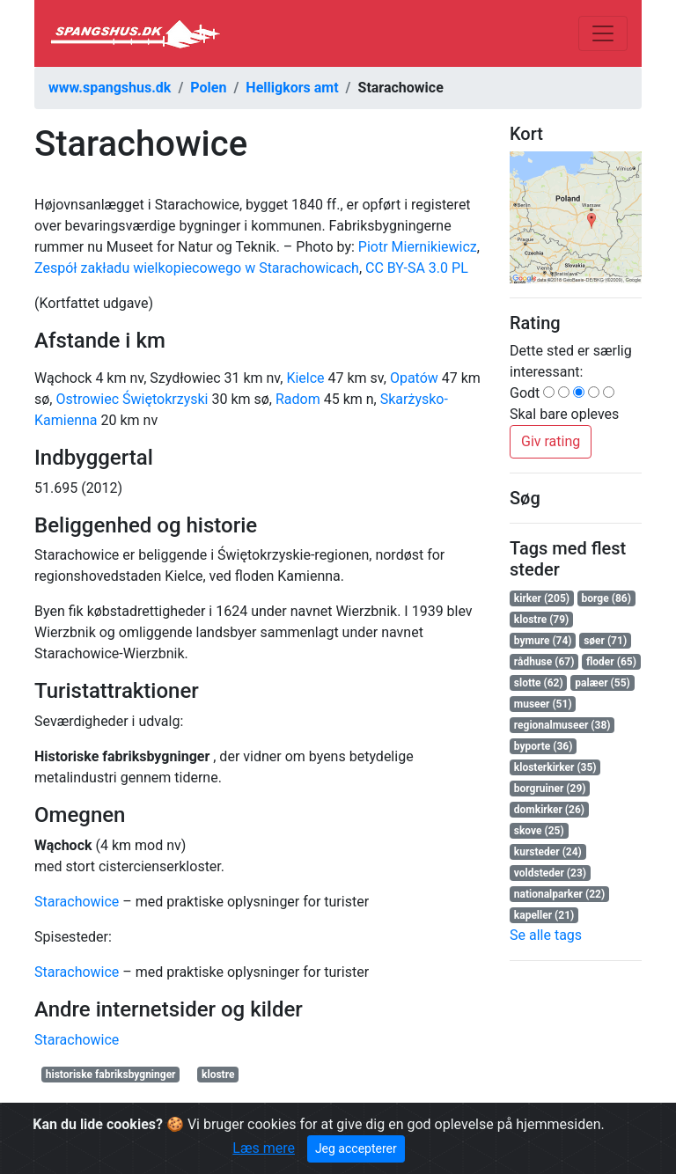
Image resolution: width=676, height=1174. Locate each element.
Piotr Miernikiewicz (417, 246)
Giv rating (550, 441)
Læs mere (263, 1148)
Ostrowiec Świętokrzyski (131, 399)
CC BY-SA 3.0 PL (416, 268)
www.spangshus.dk (109, 87)
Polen (208, 87)
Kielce (305, 378)
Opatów (414, 378)
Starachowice (76, 901)
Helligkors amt (292, 87)
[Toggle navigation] (603, 33)
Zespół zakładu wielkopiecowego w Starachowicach (196, 268)
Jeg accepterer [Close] (356, 1148)
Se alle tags (546, 935)
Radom (298, 399)
